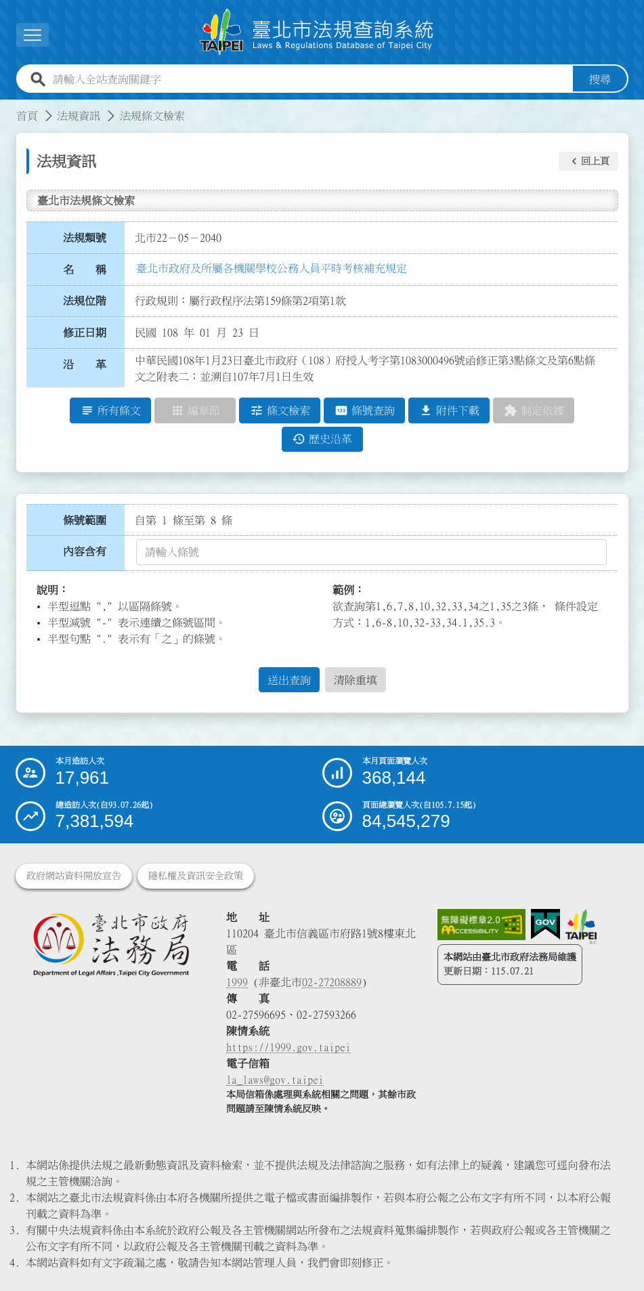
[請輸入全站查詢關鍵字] (310, 79)
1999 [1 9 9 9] (237, 982)
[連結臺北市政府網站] (581, 926)
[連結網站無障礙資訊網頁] (481, 924)
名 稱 (84, 269)
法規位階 (84, 300)
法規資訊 (78, 115)
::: (8, 107)
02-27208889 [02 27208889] (332, 982)
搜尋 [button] (600, 79)
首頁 (27, 115)
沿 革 (84, 364)
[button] (32, 35)
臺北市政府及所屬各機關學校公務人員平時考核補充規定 (271, 268)
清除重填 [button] (355, 680)
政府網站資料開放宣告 (73, 876)
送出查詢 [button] (289, 680)
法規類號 (84, 237)
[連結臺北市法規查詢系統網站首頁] (317, 32)
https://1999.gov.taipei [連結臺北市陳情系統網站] (288, 1047)
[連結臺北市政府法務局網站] (111, 944)
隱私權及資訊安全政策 (195, 876)
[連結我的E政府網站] (545, 924)
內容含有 (84, 551)
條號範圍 (84, 520)
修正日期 (84, 332)
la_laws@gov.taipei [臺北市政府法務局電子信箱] (275, 1079)
